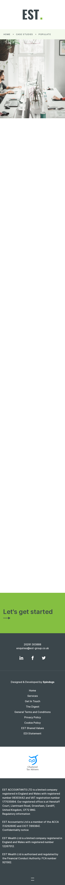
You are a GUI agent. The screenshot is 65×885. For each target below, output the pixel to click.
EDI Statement (32, 733)
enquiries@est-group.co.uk (32, 648)
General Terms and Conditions (32, 712)
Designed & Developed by (32, 682)
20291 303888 (32, 644)
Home (8, 34)
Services (32, 695)
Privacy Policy (32, 717)
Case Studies (25, 34)
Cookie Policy (32, 722)
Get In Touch (32, 701)
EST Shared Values (32, 728)
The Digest (32, 706)
